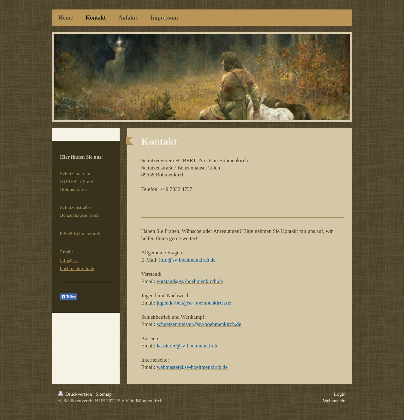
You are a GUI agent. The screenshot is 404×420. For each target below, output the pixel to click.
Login (340, 394)
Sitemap (104, 394)
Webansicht (334, 400)
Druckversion (75, 394)
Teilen (68, 297)
